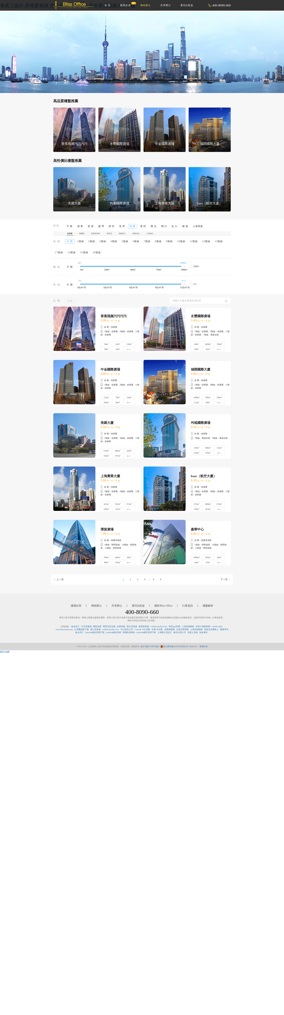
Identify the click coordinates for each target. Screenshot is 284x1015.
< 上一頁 (59, 579)
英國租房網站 (129, 632)
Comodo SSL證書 (142, 629)
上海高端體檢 (188, 626)
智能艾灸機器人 (211, 629)
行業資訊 (187, 605)
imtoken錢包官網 (113, 632)
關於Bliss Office (163, 605)
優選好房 (127, 4)
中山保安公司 (127, 629)
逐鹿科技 (203, 646)
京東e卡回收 (157, 629)
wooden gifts (217, 626)
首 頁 (107, 5)
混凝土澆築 (192, 632)
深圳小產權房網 (203, 626)
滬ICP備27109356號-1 (150, 646)
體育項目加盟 (109, 626)
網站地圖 (4, 652)
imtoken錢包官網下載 (94, 632)
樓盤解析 (208, 605)
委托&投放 (186, 5)
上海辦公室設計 (164, 632)
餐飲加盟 (97, 626)
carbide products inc (159, 626)
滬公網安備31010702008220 (174, 646)
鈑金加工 (75, 626)
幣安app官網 (174, 626)
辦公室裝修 (132, 626)
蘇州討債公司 (179, 632)
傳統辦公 (145, 5)
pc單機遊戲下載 (81, 629)
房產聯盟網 (169, 629)
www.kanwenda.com (64, 629)
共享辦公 (165, 5)
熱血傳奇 (203, 632)
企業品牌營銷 (182, 629)
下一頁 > (225, 579)
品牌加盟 (121, 626)
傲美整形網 (144, 626)
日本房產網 (86, 626)
